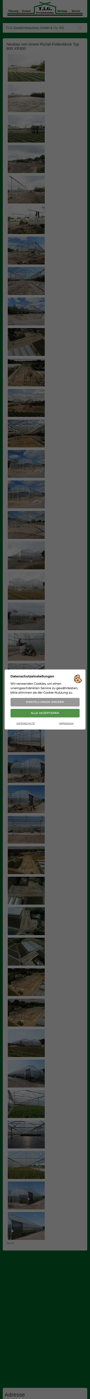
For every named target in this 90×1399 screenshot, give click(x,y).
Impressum (66, 724)
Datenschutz (25, 724)
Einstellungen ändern (45, 701)
